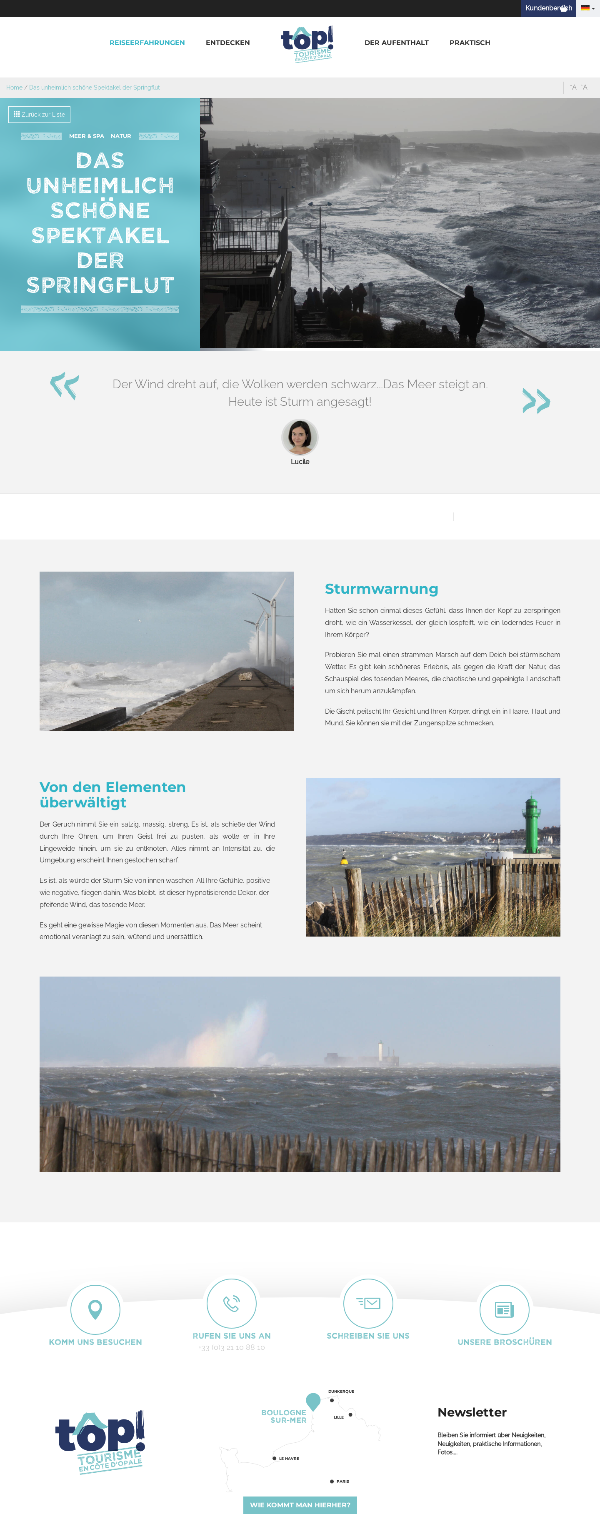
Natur (121, 136)
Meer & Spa (86, 136)
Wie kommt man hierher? (300, 1505)
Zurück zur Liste (39, 114)
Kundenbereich (548, 8)
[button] (147, 43)
